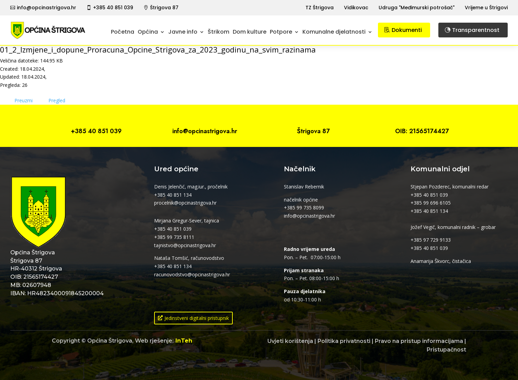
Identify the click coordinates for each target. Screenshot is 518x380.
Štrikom (218, 32)
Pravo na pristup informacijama (419, 341)
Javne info (182, 32)
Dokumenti (407, 30)
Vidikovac (356, 7)
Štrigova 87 (164, 7)
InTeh (183, 340)
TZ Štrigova (320, 7)
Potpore (281, 32)
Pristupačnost (446, 349)
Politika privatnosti (344, 341)
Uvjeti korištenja (290, 341)
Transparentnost (475, 30)
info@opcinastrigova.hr (46, 7)
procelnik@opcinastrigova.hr (185, 202)
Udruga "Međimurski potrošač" (416, 7)
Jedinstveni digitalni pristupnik (196, 318)
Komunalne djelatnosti (334, 32)
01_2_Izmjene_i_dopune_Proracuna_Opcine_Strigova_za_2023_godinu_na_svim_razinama (158, 49)
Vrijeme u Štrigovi (486, 7)
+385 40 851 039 (113, 7)
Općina (148, 32)
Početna (122, 32)
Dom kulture (249, 32)
